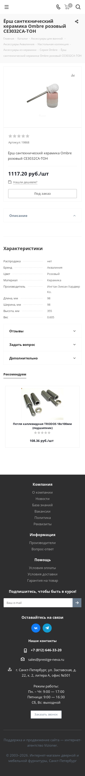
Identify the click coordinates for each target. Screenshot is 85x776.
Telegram (47, 628)
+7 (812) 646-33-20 (46, 650)
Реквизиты (43, 524)
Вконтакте (35, 628)
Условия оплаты (42, 567)
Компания (42, 484)
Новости (43, 498)
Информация (42, 534)
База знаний (42, 505)
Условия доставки (43, 574)
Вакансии (42, 511)
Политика (42, 517)
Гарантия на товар (42, 580)
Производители (42, 542)
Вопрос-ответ (43, 549)
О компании (42, 492)
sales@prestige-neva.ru (46, 659)
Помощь (42, 559)
